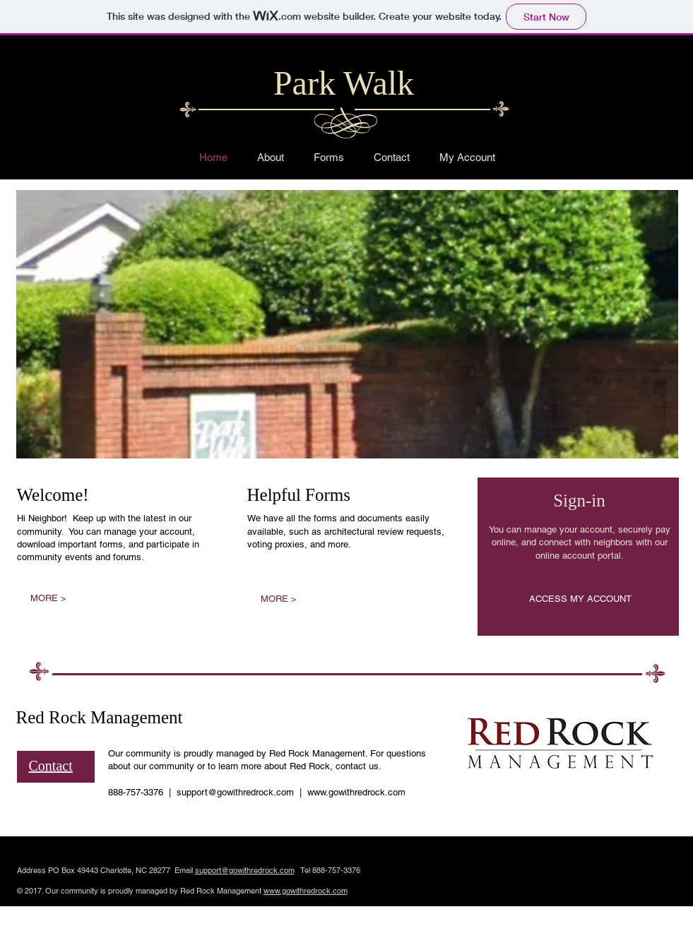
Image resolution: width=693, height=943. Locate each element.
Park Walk (343, 83)
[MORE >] (48, 598)
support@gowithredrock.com (235, 792)
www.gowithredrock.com (356, 792)
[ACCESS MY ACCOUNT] (580, 599)
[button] (347, 324)
